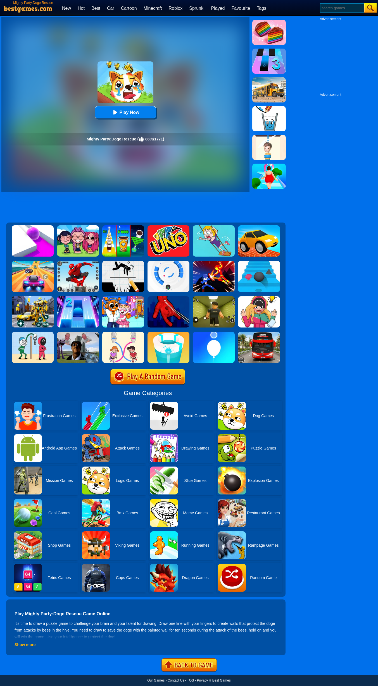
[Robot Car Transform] (33, 298)
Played (218, 8)
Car (110, 8)
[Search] (341, 8)
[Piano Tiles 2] (78, 298)
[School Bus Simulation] (269, 79)
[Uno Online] (168, 227)
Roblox (175, 8)
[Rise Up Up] (214, 334)
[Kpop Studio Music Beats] (78, 227)
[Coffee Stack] (123, 227)
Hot (81, 8)
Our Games (156, 680)
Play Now (125, 112)
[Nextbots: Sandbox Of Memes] (78, 334)
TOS (190, 680)
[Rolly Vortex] (168, 263)
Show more (25, 644)
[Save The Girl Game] (214, 227)
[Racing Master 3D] (33, 263)
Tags (261, 8)
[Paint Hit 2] (168, 334)
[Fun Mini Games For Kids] (123, 298)
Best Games (221, 680)
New (66, 8)
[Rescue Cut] (269, 137)
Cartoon (129, 8)
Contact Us (176, 680)
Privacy (202, 680)
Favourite (240, 8)
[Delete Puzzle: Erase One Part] (259, 298)
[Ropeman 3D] (168, 298)
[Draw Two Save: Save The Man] (123, 263)
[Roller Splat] (33, 227)
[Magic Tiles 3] (269, 50)
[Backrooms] (214, 298)
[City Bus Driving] (259, 334)
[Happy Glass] (269, 108)
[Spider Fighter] (78, 263)
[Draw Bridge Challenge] (259, 227)
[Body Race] (269, 166)
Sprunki (196, 8)
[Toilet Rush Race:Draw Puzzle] (123, 334)
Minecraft (153, 8)
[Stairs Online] (259, 263)
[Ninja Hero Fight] (214, 263)
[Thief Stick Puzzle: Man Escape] (33, 334)
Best (95, 8)
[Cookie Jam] (269, 22)
